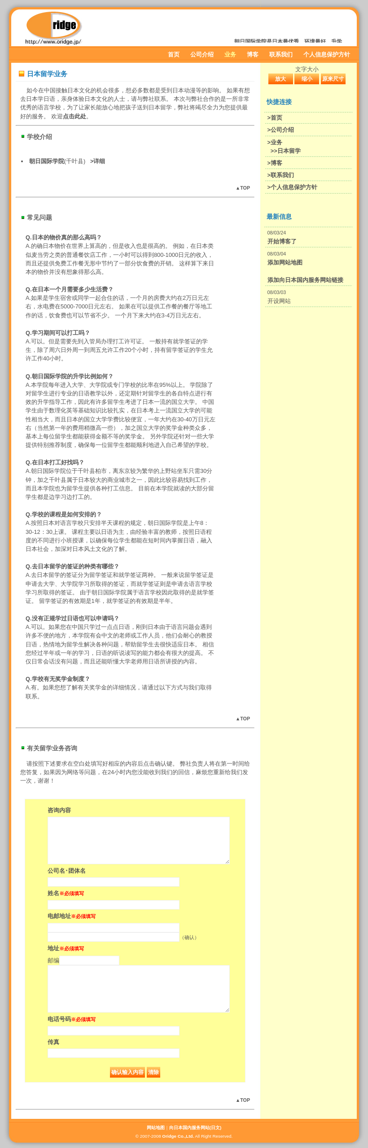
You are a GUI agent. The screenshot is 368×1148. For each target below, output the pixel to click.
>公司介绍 (280, 129)
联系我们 (281, 54)
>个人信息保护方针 (292, 187)
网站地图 (156, 1127)
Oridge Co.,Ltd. (178, 1136)
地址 (66, 948)
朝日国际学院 (46, 161)
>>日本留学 (286, 150)
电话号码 (72, 1019)
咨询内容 (59, 810)
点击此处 (74, 116)
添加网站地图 (284, 262)
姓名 (66, 893)
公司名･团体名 (67, 870)
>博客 (274, 163)
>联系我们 (280, 175)
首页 (174, 54)
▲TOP (243, 188)
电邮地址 (72, 916)
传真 (53, 1042)
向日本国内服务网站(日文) (195, 1127)
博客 (252, 54)
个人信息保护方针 (326, 54)
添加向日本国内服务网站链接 (305, 280)
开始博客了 (282, 241)
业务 (230, 54)
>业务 (274, 142)
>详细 (97, 161)
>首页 (274, 117)
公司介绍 (202, 54)
